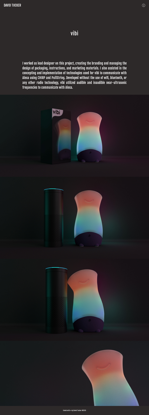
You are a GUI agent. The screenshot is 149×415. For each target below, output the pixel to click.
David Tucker (12, 5)
